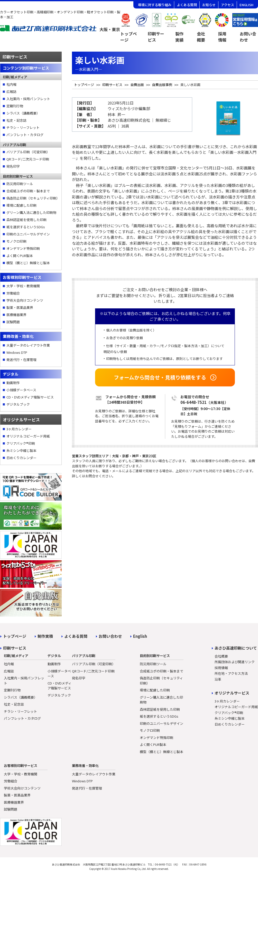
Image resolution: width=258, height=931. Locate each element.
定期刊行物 (14, 105)
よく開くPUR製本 (19, 255)
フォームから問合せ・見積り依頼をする (160, 377)
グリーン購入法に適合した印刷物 (31, 212)
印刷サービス (156, 37)
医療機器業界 (16, 314)
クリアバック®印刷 (20, 443)
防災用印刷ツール (19, 183)
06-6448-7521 (193, 402)
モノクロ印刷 (16, 241)
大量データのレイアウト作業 (28, 345)
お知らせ (209, 4)
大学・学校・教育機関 (23, 285)
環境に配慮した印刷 (21, 205)
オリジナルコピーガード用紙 (28, 436)
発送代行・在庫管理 (21, 359)
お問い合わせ (110, 636)
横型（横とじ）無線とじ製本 (28, 262)
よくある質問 (187, 4)
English (140, 636)
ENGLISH (246, 4)
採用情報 (222, 37)
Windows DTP (16, 352)
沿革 (218, 679)
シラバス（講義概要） (23, 113)
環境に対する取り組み (154, 4)
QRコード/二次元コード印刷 (27, 159)
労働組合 (13, 293)
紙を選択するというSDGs (25, 226)
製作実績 (179, 37)
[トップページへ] (60, 30)
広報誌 (11, 91)
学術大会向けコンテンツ (24, 300)
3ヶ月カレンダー (19, 428)
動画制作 (13, 382)
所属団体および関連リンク (235, 661)
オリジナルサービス (232, 693)
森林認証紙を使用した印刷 (26, 219)
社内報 (11, 84)
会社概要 (201, 37)
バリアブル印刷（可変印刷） (28, 151)
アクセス (227, 4)
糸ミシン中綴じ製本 (21, 450)
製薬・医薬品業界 (19, 307)
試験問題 (13, 321)
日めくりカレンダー (21, 457)
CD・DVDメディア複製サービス (30, 397)
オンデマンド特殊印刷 (23, 248)
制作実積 (45, 636)
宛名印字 (13, 166)
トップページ (128, 37)
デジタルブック (18, 404)
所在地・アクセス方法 (231, 673)
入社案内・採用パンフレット (28, 98)
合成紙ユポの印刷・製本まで (28, 190)
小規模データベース (21, 389)
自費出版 (137, 84)
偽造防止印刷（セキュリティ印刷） (32, 198)
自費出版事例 (162, 84)
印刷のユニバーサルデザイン (28, 234)
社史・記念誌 (16, 120)
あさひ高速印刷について (236, 648)
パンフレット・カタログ (24, 134)
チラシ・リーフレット (23, 127)
